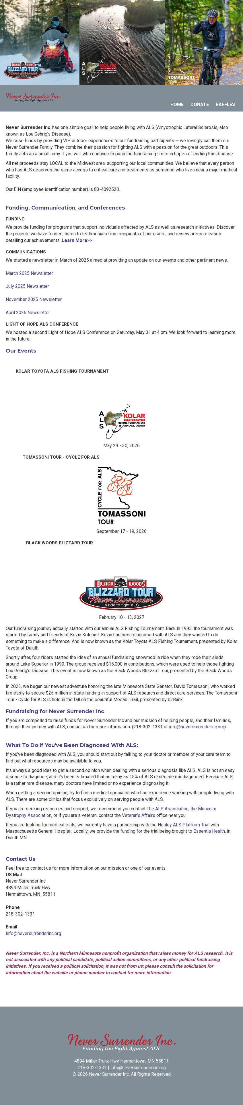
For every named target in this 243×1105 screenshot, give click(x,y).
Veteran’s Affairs (138, 815)
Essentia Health (209, 831)
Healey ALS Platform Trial (183, 825)
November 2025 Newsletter (34, 299)
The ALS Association (167, 808)
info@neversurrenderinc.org (196, 727)
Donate (199, 104)
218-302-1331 (92, 1067)
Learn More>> (77, 240)
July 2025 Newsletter (27, 286)
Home (177, 104)
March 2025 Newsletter (29, 273)
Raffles (225, 104)
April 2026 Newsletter (28, 312)
